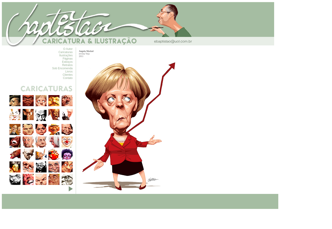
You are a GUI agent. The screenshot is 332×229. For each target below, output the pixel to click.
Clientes (68, 74)
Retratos (67, 65)
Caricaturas (66, 52)
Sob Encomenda (62, 68)
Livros (69, 71)
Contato (68, 78)
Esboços (67, 61)
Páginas (68, 58)
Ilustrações (66, 55)
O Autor (68, 49)
